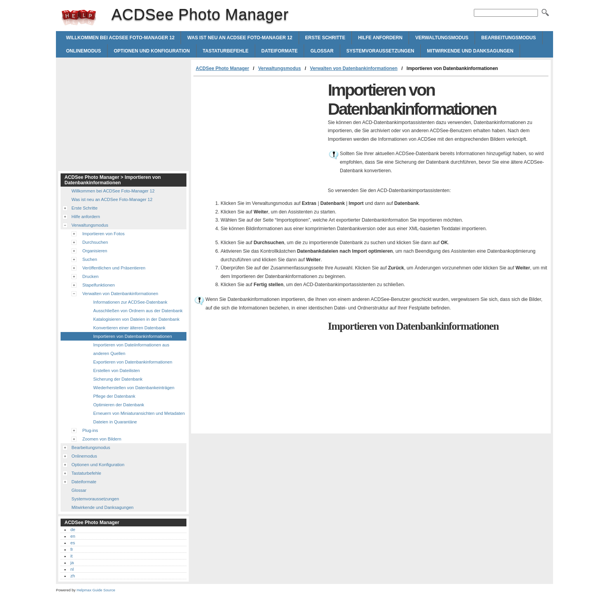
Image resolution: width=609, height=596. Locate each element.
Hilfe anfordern (380, 37)
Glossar (321, 51)
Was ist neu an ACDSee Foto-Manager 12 (239, 37)
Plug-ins (90, 430)
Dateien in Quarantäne (115, 421)
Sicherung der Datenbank (118, 379)
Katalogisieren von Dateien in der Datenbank (136, 319)
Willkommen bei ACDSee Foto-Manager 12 (120, 37)
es (72, 542)
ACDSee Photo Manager (79, 17)
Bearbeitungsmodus (508, 37)
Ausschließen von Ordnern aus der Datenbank (138, 310)
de (72, 529)
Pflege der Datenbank (114, 396)
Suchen (89, 259)
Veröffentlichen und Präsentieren (113, 268)
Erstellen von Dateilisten (116, 370)
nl (72, 569)
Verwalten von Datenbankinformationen (353, 68)
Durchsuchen (95, 242)
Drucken (90, 276)
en (72, 536)
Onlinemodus (83, 51)
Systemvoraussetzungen (380, 51)
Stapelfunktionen (98, 285)
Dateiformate (279, 51)
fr (71, 549)
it (71, 556)
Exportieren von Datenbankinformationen (132, 362)
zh (72, 575)
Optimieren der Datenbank (118, 404)
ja (72, 562)
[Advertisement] (258, 134)
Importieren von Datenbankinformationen (132, 336)
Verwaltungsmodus (441, 37)
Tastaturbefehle (226, 51)
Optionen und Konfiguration (152, 51)
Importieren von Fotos (103, 233)
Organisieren (94, 250)
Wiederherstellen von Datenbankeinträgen (133, 387)
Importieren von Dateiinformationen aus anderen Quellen (131, 349)
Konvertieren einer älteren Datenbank (129, 327)
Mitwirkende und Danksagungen (470, 51)
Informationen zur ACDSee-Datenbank (130, 302)
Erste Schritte (325, 37)
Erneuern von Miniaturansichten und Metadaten (139, 413)
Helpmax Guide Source (96, 590)
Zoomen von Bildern (101, 439)
